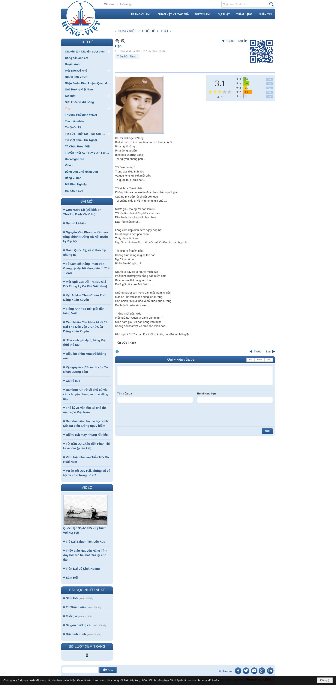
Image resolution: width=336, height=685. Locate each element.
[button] (87, 51)
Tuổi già (71, 616)
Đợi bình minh (76, 634)
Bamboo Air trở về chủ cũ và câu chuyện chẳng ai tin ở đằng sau (85, 394)
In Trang (117, 351)
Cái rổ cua (73, 380)
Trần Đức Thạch (127, 56)
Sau (240, 40)
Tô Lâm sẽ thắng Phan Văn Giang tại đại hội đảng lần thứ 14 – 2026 (86, 268)
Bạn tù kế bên (76, 223)
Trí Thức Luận (76, 607)
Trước (230, 40)
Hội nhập (126, 4)
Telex (259, 359)
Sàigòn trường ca (78, 625)
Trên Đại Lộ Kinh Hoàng (83, 568)
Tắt (250, 359)
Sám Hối (72, 577)
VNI (268, 359)
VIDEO (87, 487)
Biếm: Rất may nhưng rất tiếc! (87, 434)
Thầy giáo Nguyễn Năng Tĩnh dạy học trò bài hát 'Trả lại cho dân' (85, 555)
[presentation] (149, 416)
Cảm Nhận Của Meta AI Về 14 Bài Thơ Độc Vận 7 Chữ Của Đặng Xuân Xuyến (85, 327)
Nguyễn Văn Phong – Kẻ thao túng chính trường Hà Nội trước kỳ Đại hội (85, 237)
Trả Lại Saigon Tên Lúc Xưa (85, 541)
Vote (269, 79)
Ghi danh (109, 4)
